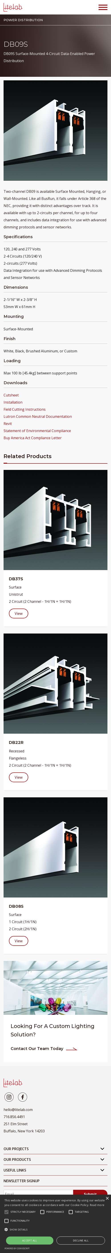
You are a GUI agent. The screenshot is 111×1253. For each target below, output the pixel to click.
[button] (55, 1229)
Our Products (17, 1159)
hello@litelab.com (18, 1109)
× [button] (107, 1198)
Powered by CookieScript (17, 1248)
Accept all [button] (29, 1240)
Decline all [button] (81, 1240)
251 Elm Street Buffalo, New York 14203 (24, 1127)
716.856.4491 (14, 1116)
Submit (90, 1194)
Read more (97, 1205)
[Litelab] (9, 1097)
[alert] (55, 1224)
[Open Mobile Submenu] (102, 1149)
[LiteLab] (13, 1082)
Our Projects (16, 1148)
